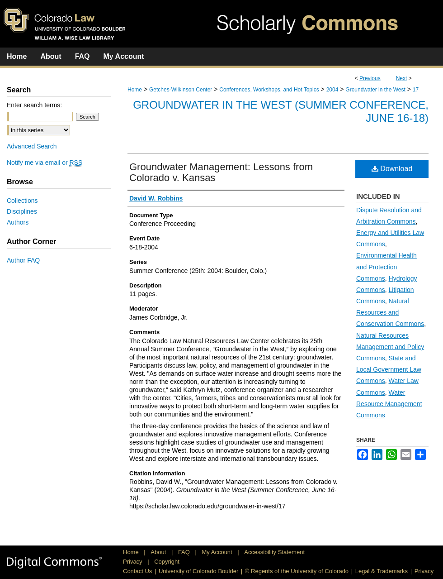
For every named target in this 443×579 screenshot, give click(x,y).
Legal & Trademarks (381, 571)
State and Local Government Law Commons (388, 369)
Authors (17, 222)
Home (134, 89)
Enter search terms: (34, 105)
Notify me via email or (44, 162)
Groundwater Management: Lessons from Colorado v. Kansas (221, 172)
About (159, 552)
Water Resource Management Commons (389, 404)
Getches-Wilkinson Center (180, 89)
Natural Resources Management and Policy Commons (390, 347)
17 (416, 89)
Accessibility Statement (274, 552)
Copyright (166, 561)
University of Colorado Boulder (198, 571)
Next (401, 78)
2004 (332, 89)
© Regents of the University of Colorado (297, 571)
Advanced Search (32, 146)
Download (392, 168)
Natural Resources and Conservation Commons (390, 312)
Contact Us (137, 571)
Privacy (133, 561)
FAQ (185, 552)
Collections (22, 200)
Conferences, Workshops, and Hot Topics (269, 89)
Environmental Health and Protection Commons (386, 267)
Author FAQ (23, 260)
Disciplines (22, 211)
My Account (218, 552)
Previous (370, 78)
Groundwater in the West (375, 89)
